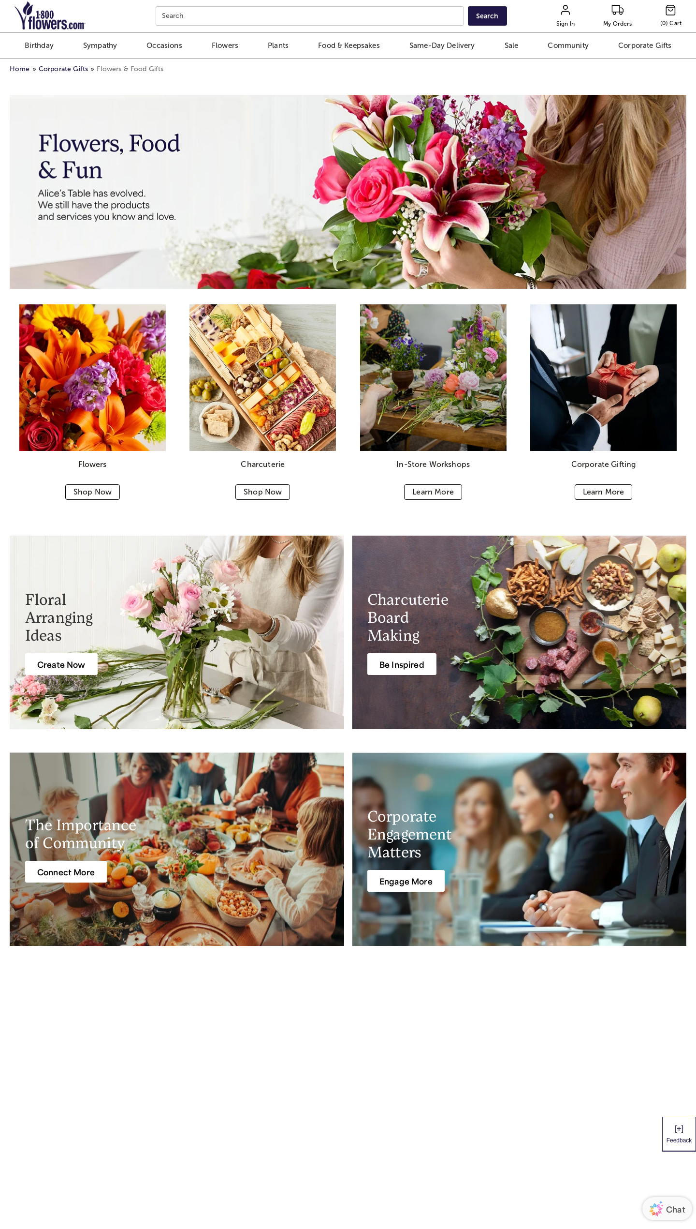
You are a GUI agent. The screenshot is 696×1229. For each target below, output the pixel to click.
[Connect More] (66, 872)
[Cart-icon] (671, 16)
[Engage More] (406, 881)
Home (20, 69)
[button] (39, 45)
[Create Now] (61, 664)
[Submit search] (487, 16)
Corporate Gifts (63, 69)
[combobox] (311, 16)
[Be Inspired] (401, 664)
